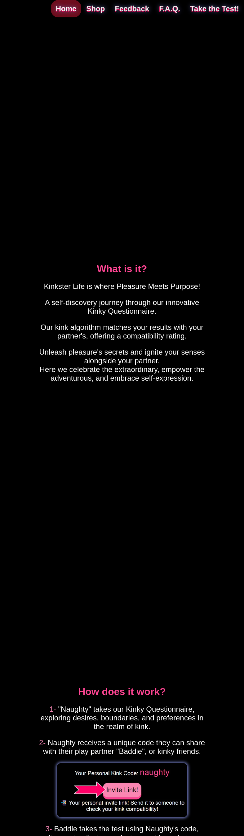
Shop (95, 8)
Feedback (132, 8)
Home (66, 8)
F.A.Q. (169, 8)
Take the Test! (214, 8)
